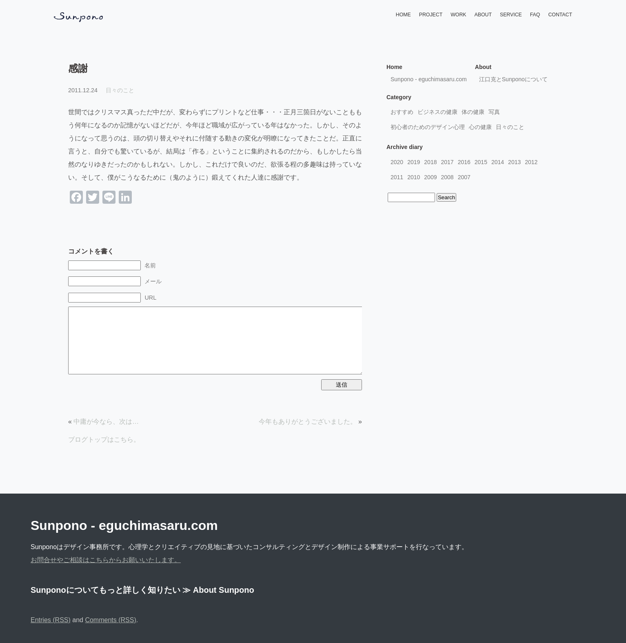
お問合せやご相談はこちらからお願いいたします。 (106, 559)
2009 (430, 177)
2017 (447, 162)
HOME (403, 15)
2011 (397, 177)
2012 (531, 162)
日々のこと (120, 90)
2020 (397, 162)
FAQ (535, 15)
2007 (464, 177)
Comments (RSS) (110, 619)
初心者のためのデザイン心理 (428, 127)
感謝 (78, 68)
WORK (458, 15)
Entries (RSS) (51, 619)
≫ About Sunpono (218, 589)
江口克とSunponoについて (513, 79)
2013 (514, 162)
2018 (430, 162)
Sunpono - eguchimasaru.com (429, 79)
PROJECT (430, 15)
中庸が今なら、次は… (106, 421)
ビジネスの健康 (437, 112)
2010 (413, 177)
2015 (481, 162)
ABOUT (483, 15)
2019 (413, 162)
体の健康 (473, 112)
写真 (494, 112)
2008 (447, 177)
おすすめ (402, 112)
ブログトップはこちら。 (104, 439)
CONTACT (560, 15)
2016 (464, 162)
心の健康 (480, 127)
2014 (497, 162)
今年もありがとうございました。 (308, 421)
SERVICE (511, 15)
